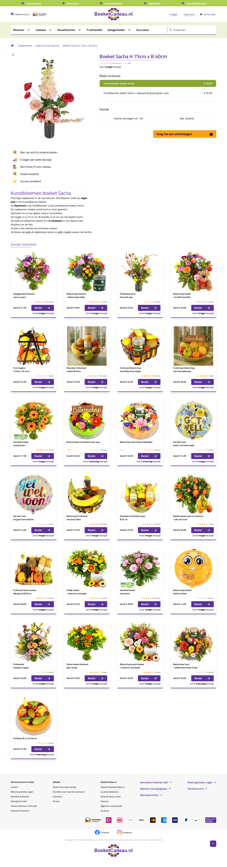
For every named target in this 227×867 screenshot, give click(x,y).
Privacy (56, 801)
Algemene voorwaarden (112, 806)
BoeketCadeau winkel (111, 796)
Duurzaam (57, 796)
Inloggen (174, 14)
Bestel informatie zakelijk (64, 787)
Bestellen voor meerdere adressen (69, 791)
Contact (14, 787)
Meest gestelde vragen (200, 782)
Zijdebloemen (25, 45)
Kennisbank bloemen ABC (154, 782)
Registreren (189, 14)
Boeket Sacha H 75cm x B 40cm (80, 45)
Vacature (105, 810)
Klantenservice (196, 789)
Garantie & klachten (20, 810)
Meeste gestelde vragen (22, 791)
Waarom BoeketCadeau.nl (113, 787)
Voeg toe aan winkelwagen (184, 133)
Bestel (43, 308)
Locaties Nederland (109, 791)
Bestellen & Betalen (20, 796)
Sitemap (104, 801)
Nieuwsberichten (149, 795)
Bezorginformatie (19, 801)
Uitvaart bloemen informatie (24, 806)
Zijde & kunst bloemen (48, 45)
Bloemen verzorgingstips (153, 789)
